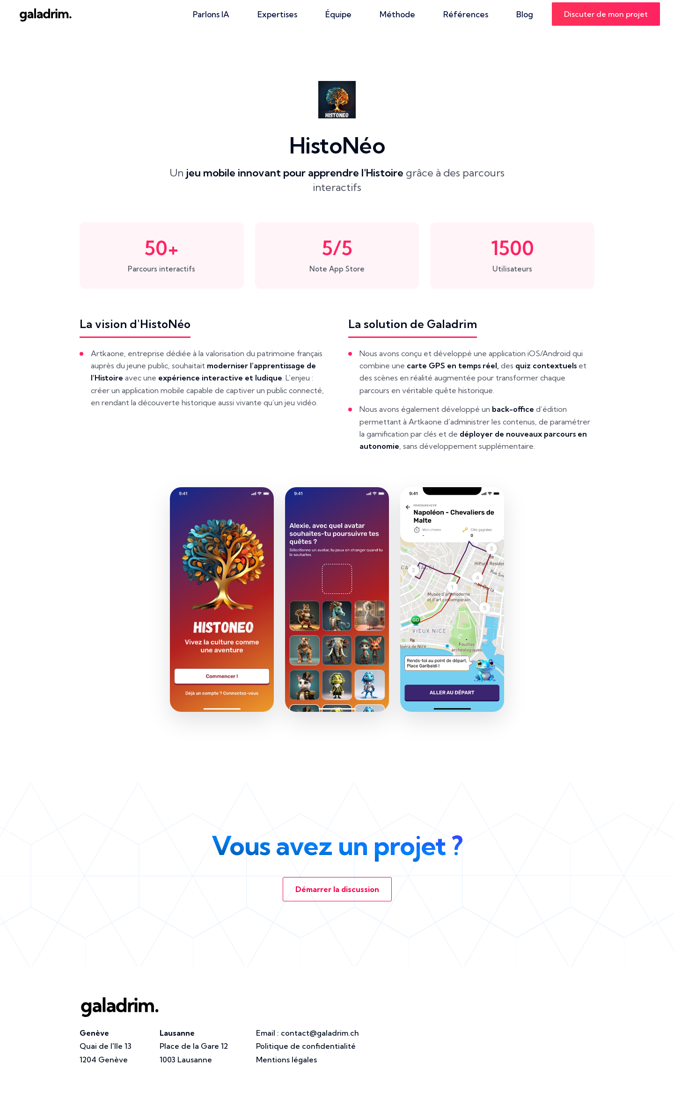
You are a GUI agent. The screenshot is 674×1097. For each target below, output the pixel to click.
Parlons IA (211, 14)
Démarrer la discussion (337, 889)
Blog (524, 14)
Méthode (397, 14)
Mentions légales (286, 1059)
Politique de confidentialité (306, 1046)
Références (465, 14)
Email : (307, 1033)
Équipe (338, 14)
